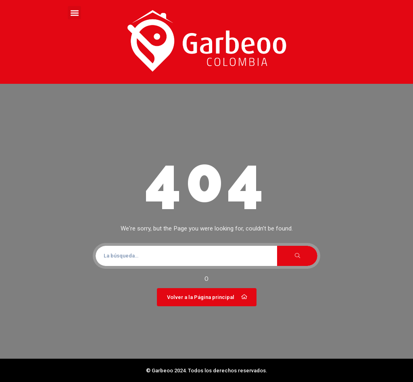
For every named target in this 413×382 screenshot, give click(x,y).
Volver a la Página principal (207, 297)
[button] (74, 12)
